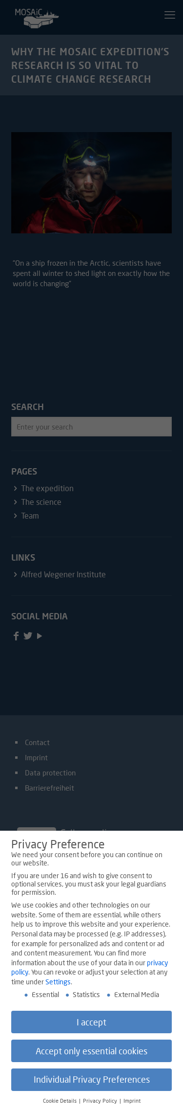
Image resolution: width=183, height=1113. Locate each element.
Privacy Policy (101, 1104)
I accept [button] (91, 1025)
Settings (58, 984)
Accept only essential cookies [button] (91, 1053)
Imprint (132, 1104)
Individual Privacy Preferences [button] (92, 1082)
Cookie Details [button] (60, 1104)
